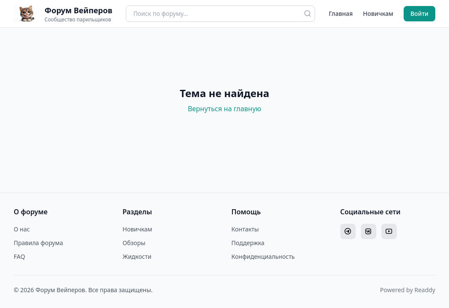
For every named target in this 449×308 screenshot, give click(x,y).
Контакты (245, 229)
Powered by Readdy (407, 290)
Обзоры (133, 243)
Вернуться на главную (225, 108)
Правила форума (38, 243)
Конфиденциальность (263, 256)
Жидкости (136, 256)
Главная (341, 13)
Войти (419, 13)
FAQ (19, 256)
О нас (22, 229)
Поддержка (248, 243)
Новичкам (378, 13)
